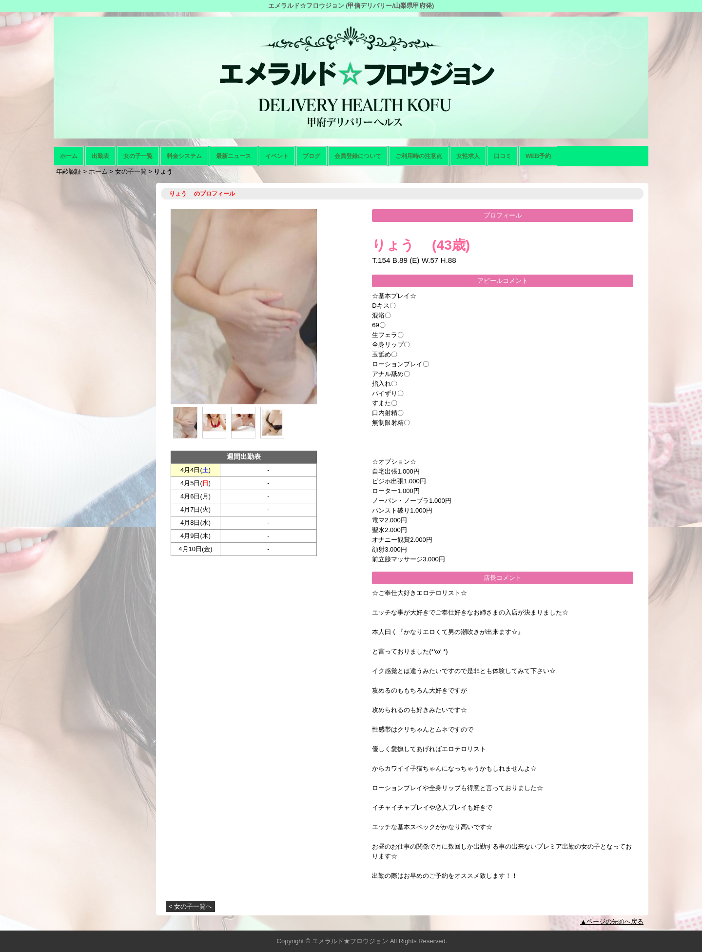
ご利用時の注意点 (418, 156)
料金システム (184, 156)
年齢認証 (68, 171)
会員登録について (357, 156)
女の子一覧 (138, 156)
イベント (277, 156)
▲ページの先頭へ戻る (612, 921)
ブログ (311, 156)
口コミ (502, 156)
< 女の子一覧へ (190, 906)
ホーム (69, 156)
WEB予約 (538, 156)
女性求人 (468, 156)
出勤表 (100, 156)
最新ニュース (233, 156)
